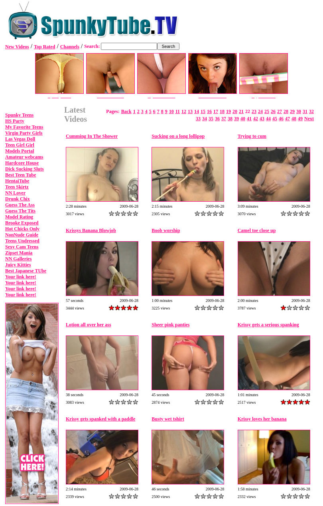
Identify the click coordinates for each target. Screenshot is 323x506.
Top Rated (44, 47)
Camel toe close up (257, 230)
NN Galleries (18, 259)
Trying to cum (252, 136)
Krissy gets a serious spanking (268, 324)
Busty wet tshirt (168, 419)
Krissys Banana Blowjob (91, 230)
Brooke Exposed (21, 223)
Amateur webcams (24, 157)
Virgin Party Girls (24, 133)
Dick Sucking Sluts (24, 169)
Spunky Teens (19, 115)
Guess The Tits (20, 211)
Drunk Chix (17, 199)
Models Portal (19, 151)
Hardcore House (22, 163)
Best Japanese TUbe (25, 271)
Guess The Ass (20, 205)
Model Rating (19, 217)
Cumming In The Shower (92, 136)
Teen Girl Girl (19, 145)
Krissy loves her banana (262, 419)
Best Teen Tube (20, 175)
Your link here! (20, 277)
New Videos (17, 47)
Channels (69, 47)
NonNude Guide (21, 235)
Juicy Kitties (18, 265)
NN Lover (15, 193)
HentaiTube (17, 181)
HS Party (14, 121)
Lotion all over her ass (88, 324)
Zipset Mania (18, 253)
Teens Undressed (22, 241)
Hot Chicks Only (22, 229)
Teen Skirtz (17, 187)
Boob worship (166, 230)
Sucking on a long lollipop (178, 136)
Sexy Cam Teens (21, 247)
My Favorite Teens (24, 127)
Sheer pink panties (170, 324)
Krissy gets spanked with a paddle (100, 419)
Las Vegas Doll (20, 139)
